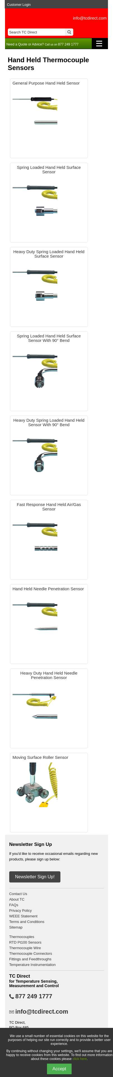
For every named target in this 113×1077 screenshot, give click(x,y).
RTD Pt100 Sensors (25, 942)
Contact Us (18, 894)
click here (79, 1059)
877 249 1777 (33, 996)
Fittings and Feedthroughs (30, 959)
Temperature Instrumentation (32, 965)
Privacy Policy (20, 910)
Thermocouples (21, 937)
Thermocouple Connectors (30, 953)
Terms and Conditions (26, 922)
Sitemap (16, 927)
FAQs (13, 905)
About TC (17, 899)
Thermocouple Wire (25, 948)
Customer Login (19, 5)
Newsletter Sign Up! (35, 876)
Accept (59, 1068)
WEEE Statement (23, 916)
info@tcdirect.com (90, 18)
